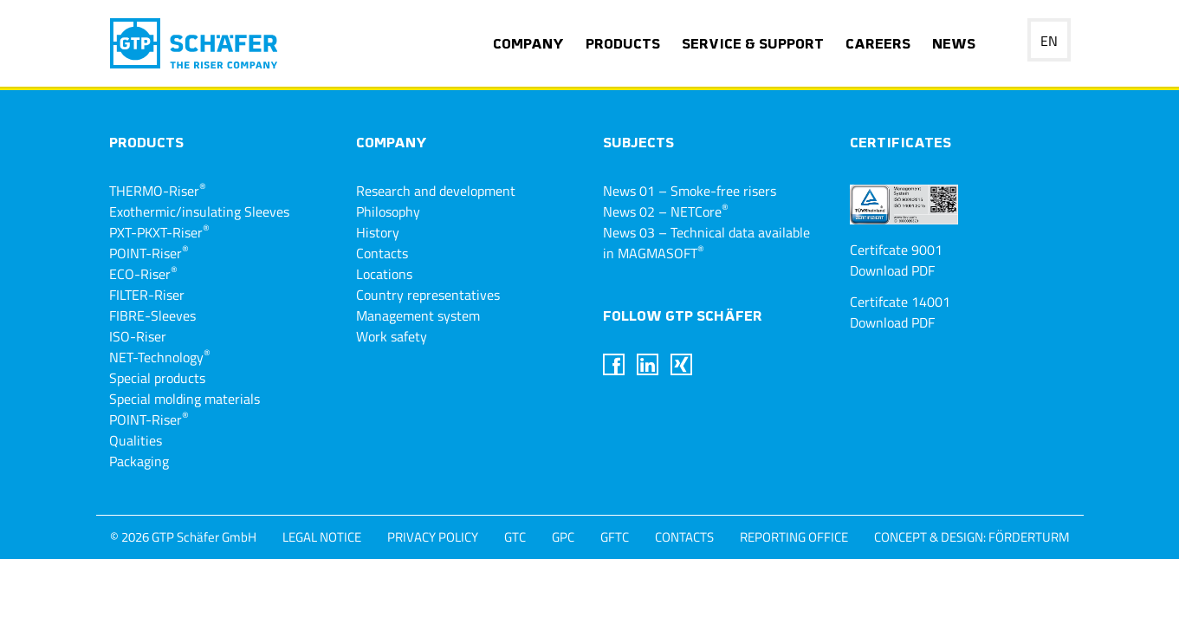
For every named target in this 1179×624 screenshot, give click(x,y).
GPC (563, 537)
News (953, 45)
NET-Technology (160, 357)
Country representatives (428, 294)
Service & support (753, 45)
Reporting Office (794, 537)
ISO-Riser (137, 336)
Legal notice (321, 537)
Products (623, 45)
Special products (157, 377)
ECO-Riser (143, 273)
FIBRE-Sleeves (152, 315)
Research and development (435, 190)
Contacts (382, 253)
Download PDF (892, 270)
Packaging (139, 461)
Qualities (135, 440)
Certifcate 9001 (896, 249)
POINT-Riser (149, 253)
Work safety (391, 336)
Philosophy (388, 211)
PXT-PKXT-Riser (159, 232)
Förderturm (1029, 537)
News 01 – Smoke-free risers (689, 190)
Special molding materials (184, 398)
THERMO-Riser (157, 190)
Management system (418, 315)
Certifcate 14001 (900, 301)
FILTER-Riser (147, 294)
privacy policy (432, 537)
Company (528, 45)
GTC (515, 537)
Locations (384, 273)
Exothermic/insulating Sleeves (199, 211)
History (377, 232)
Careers (877, 45)
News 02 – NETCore (666, 211)
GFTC (614, 537)
